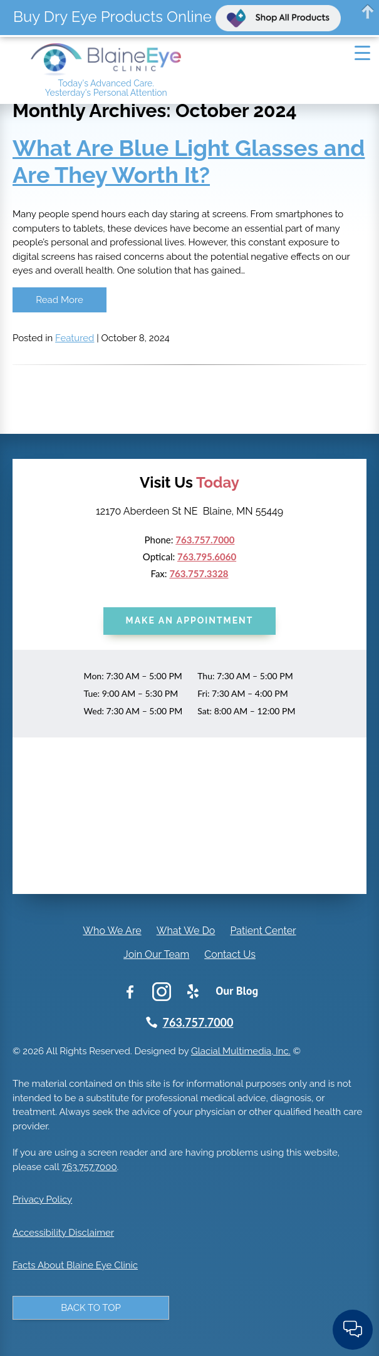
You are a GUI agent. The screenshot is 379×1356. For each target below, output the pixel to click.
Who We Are (112, 931)
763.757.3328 (198, 573)
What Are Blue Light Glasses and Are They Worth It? (189, 161)
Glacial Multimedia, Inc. (241, 1051)
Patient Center (263, 931)
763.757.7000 (204, 539)
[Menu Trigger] (362, 52)
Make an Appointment (190, 620)
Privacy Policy (42, 1199)
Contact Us (230, 954)
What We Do (186, 931)
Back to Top (90, 1307)
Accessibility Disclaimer (63, 1232)
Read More (59, 300)
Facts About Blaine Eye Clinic (75, 1265)
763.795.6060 (206, 556)
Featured (74, 338)
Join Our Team (156, 954)
